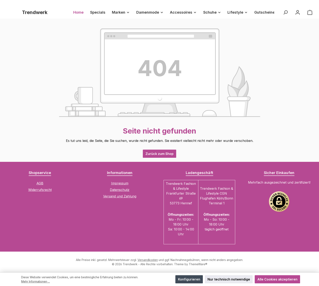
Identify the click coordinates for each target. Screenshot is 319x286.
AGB (39, 183)
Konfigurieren (189, 279)
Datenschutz (119, 190)
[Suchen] (285, 12)
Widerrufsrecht (40, 190)
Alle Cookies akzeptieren (277, 279)
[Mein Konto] (298, 12)
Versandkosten (148, 260)
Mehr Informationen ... (35, 281)
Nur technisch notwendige (229, 279)
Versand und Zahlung (119, 196)
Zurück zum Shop (159, 154)
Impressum (119, 183)
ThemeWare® (198, 264)
